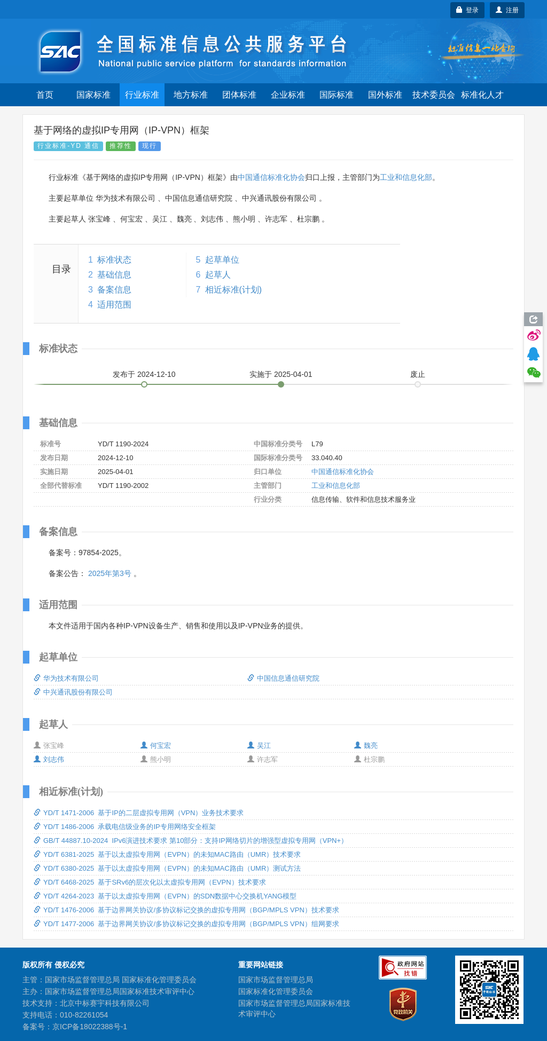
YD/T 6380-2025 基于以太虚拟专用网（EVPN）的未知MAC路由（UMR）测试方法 (167, 868)
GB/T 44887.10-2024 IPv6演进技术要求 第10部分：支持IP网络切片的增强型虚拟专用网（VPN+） (191, 841)
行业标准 (142, 94)
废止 (417, 374)
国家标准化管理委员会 (275, 991)
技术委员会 (433, 94)
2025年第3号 (109, 573)
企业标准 (288, 94)
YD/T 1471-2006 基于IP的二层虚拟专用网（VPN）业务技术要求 (139, 813)
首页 (44, 94)
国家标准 (93, 94)
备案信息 (114, 289)
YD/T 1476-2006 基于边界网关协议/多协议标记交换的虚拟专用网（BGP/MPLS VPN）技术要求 (186, 910)
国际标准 (336, 94)
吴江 (259, 746)
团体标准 (239, 94)
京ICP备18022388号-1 (89, 1026)
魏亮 (366, 746)
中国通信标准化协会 (271, 177)
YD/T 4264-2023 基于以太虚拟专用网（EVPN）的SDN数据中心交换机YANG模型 (165, 896)
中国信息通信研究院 (283, 678)
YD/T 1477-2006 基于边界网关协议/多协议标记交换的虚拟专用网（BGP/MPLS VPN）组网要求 (186, 924)
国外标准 (385, 94)
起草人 (218, 274)
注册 (507, 10)
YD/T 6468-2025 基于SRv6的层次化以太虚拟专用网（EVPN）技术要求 (150, 882)
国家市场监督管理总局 (275, 979)
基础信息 (114, 274)
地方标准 (191, 94)
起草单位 (222, 259)
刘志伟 (49, 759)
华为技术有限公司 (66, 678)
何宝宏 (155, 746)
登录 (467, 10)
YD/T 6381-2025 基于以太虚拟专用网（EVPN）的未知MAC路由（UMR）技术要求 (167, 854)
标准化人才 (482, 94)
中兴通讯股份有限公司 (73, 692)
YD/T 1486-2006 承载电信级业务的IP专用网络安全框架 (125, 827)
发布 (144, 374)
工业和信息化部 (406, 177)
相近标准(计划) (233, 289)
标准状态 (114, 259)
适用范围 (114, 304)
